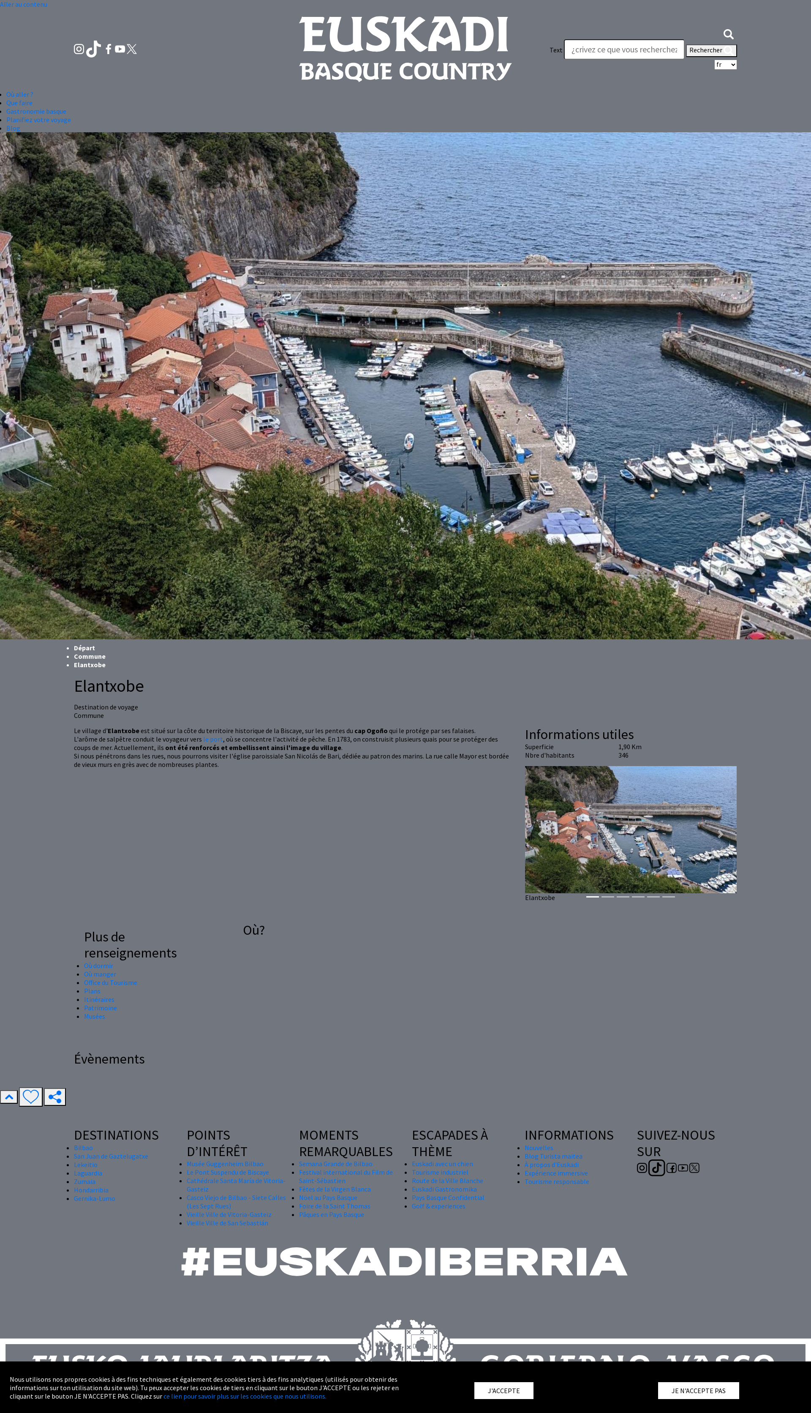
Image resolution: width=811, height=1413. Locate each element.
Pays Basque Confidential (448, 1197)
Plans (92, 991)
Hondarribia (91, 1190)
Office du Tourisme (110, 982)
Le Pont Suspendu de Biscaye (228, 1172)
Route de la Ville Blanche (447, 1180)
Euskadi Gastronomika (444, 1189)
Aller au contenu (23, 4)
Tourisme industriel (440, 1172)
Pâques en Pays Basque (331, 1214)
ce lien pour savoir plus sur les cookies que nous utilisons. (245, 1396)
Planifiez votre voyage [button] (38, 119)
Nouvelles (539, 1147)
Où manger (100, 974)
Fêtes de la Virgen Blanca (335, 1189)
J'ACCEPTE (504, 1390)
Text (556, 50)
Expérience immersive (556, 1173)
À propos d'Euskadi (552, 1164)
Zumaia (84, 1181)
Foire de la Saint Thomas (334, 1206)
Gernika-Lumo (94, 1198)
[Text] (624, 49)
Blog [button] (13, 128)
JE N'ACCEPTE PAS (699, 1390)
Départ (84, 648)
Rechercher (711, 51)
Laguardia (88, 1173)
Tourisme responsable (557, 1181)
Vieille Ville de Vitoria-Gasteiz (229, 1214)
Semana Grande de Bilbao (336, 1163)
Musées (94, 1016)
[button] (729, 33)
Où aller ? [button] (19, 94)
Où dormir (98, 965)
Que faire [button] (19, 102)
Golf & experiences (438, 1206)
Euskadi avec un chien (442, 1163)
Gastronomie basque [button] (36, 111)
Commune (90, 656)
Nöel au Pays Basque (328, 1197)
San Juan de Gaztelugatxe (111, 1156)
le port (213, 739)
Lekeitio (86, 1164)
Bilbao (83, 1147)
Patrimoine (100, 1008)
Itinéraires (99, 999)
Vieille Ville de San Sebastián (227, 1223)
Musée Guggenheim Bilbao (225, 1163)
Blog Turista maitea (553, 1156)
